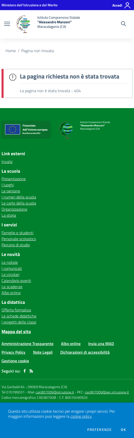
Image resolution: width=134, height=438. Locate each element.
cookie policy (81, 416)
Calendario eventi (16, 280)
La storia (9, 215)
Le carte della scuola (19, 203)
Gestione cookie (15, 361)
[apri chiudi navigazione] (7, 24)
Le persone (11, 191)
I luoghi (8, 185)
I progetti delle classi (19, 322)
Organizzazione (14, 209)
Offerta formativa (16, 310)
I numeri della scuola (19, 197)
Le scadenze (12, 287)
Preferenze (99, 429)
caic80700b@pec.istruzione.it (107, 392)
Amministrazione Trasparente (27, 344)
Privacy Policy (13, 352)
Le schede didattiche (19, 316)
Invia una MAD (101, 344)
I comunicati (12, 268)
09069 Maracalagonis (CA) (47, 386)
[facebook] (24, 371)
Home (11, 51)
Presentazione (14, 179)
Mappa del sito (16, 331)
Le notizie (10, 262)
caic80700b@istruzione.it (55, 392)
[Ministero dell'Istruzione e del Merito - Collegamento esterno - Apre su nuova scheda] (29, 5)
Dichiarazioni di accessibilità (85, 352)
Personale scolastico (19, 239)
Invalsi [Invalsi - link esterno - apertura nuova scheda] (7, 161)
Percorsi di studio (16, 245)
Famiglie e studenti (17, 233)
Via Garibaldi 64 (13, 386)
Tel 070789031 (13, 392)
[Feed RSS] (31, 371)
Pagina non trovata (37, 51)
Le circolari (10, 274)
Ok (123, 429)
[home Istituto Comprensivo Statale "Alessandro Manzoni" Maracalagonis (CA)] (47, 24)
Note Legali (43, 352)
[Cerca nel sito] (123, 24)
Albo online (11, 293)
